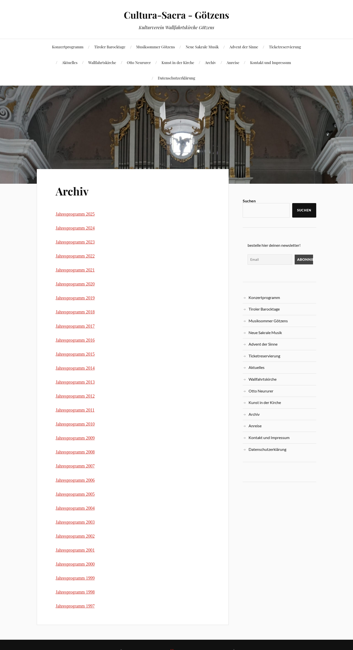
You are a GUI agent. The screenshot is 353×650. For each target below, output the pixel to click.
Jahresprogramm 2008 (75, 452)
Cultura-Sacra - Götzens (176, 15)
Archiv (210, 62)
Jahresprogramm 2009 (75, 438)
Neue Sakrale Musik (202, 46)
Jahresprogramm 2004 (75, 508)
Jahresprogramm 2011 (75, 410)
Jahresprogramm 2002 (75, 536)
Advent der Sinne (243, 46)
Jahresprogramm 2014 (75, 368)
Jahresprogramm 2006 (75, 480)
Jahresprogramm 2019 (75, 298)
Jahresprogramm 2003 (75, 522)
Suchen (249, 200)
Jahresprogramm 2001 (75, 550)
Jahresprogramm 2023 (75, 242)
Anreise (233, 62)
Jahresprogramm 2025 (75, 214)
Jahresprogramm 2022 (75, 256)
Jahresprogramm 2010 (75, 424)
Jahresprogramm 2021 (75, 270)
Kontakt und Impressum (270, 62)
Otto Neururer (139, 62)
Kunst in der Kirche (178, 62)
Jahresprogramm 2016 (75, 340)
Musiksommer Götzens (155, 46)
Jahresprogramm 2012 (75, 396)
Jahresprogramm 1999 (75, 578)
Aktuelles (69, 62)
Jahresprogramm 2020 (75, 284)
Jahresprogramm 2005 (75, 494)
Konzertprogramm (67, 46)
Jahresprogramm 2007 (75, 466)
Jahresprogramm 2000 (75, 564)
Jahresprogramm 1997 (75, 606)
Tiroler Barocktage (110, 46)
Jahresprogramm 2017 (75, 326)
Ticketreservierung (285, 46)
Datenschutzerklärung (176, 77)
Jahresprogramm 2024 (75, 228)
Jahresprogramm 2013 (75, 382)
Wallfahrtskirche (102, 62)
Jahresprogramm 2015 (75, 354)
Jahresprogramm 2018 (75, 312)
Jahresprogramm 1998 (75, 592)
